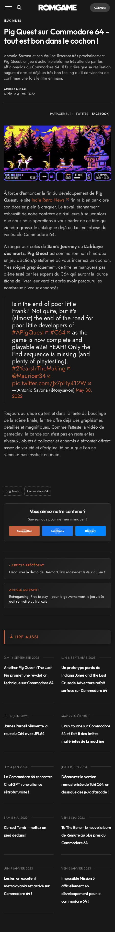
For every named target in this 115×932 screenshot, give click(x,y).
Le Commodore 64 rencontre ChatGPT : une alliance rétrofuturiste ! (28, 784)
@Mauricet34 (29, 375)
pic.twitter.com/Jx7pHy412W (49, 383)
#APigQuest (28, 332)
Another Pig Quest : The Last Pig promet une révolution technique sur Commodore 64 (28, 675)
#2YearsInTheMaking (39, 368)
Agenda (100, 8)
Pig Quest (13, 491)
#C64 (57, 332)
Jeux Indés (12, 20)
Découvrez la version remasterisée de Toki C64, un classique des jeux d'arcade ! (85, 784)
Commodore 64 (37, 491)
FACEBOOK (100, 113)
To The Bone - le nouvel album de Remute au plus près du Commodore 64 (86, 835)
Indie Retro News (48, 200)
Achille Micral (15, 89)
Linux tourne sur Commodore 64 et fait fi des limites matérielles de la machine (85, 734)
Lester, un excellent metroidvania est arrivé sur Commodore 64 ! (27, 886)
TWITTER (82, 113)
